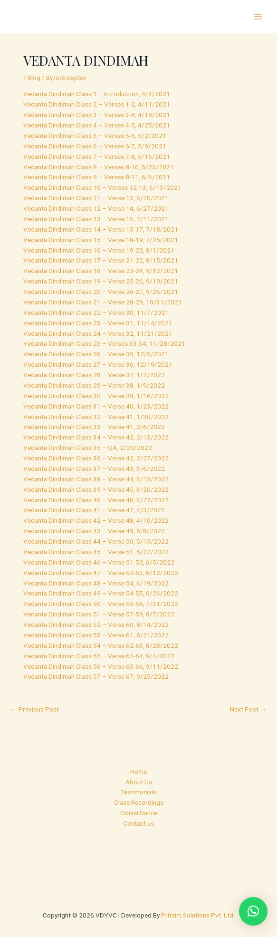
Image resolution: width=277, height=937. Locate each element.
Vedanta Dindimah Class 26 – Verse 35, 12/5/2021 (96, 354)
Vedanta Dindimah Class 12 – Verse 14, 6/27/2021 (96, 208)
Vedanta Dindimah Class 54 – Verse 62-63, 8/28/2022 (100, 645)
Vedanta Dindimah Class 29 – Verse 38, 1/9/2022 (94, 385)
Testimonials (138, 792)
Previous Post (34, 709)
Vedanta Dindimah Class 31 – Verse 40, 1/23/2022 (96, 406)
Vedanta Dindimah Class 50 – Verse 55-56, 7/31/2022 (100, 603)
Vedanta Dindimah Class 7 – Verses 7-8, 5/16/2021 (96, 156)
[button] (253, 911)
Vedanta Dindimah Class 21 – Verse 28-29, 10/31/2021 (102, 302)
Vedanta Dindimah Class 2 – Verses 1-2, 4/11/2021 (96, 104)
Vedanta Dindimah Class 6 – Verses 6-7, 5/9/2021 (94, 146)
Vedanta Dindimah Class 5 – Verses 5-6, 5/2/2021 (94, 135)
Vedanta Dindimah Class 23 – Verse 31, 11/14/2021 (97, 323)
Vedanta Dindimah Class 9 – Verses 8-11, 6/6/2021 (96, 177)
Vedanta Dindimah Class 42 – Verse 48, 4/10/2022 (96, 520)
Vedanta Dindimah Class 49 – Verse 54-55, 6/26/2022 (100, 593)
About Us (138, 782)
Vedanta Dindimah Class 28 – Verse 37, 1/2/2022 (94, 375)
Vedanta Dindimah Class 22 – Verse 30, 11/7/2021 (96, 312)
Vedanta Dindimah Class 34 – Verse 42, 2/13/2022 (96, 437)
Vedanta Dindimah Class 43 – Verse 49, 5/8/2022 (94, 531)
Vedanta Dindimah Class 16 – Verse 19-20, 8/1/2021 (98, 250)
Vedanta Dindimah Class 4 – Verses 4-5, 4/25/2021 (96, 125)
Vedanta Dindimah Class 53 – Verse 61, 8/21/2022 (96, 635)
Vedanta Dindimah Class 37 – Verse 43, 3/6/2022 (94, 468)
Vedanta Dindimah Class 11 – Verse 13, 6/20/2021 (96, 198)
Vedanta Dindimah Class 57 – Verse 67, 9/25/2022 (96, 676)
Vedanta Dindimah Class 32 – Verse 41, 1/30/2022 (96, 416)
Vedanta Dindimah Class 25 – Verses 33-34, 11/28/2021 (104, 343)
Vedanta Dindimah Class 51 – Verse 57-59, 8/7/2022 (98, 614)
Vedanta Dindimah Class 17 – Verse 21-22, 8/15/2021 (100, 260)
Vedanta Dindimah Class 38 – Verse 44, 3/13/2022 (96, 479)
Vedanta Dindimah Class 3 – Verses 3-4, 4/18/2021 (96, 114)
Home (138, 771)
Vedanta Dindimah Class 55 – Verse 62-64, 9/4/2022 (98, 656)
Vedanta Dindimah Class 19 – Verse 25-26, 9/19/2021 (100, 281)
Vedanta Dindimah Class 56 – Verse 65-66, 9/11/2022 (100, 666)
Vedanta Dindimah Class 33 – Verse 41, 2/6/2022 (94, 426)
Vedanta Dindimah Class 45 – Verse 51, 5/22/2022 (96, 552)
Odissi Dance (138, 813)
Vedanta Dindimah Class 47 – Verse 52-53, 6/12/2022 (100, 572)
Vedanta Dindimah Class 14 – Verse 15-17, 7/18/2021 (100, 229)
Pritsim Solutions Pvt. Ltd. (198, 915)
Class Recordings (138, 802)
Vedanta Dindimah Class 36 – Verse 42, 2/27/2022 (96, 458)
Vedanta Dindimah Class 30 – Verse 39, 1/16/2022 (96, 396)
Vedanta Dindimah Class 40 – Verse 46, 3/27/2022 (96, 500)
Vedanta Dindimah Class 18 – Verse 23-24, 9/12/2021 (100, 270)
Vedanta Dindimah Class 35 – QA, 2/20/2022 (87, 447)
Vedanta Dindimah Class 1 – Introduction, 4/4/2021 (96, 94)
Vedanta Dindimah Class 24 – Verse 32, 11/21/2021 (97, 333)
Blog (34, 77)
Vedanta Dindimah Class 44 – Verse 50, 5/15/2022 (96, 541)
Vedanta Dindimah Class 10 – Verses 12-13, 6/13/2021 (102, 187)
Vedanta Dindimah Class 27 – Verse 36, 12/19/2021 (97, 364)
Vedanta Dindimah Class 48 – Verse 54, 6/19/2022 (96, 583)
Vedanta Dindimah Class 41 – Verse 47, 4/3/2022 (94, 510)
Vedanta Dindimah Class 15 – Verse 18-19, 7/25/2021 (100, 240)
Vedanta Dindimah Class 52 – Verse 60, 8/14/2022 (96, 624)
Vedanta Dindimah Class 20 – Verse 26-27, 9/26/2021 (100, 291)
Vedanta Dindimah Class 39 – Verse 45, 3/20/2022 (96, 489)
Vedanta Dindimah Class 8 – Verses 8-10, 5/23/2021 (98, 167)
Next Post (248, 709)
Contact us (138, 823)
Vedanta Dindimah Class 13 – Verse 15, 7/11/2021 (96, 219)
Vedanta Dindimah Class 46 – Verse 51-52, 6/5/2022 (98, 562)
